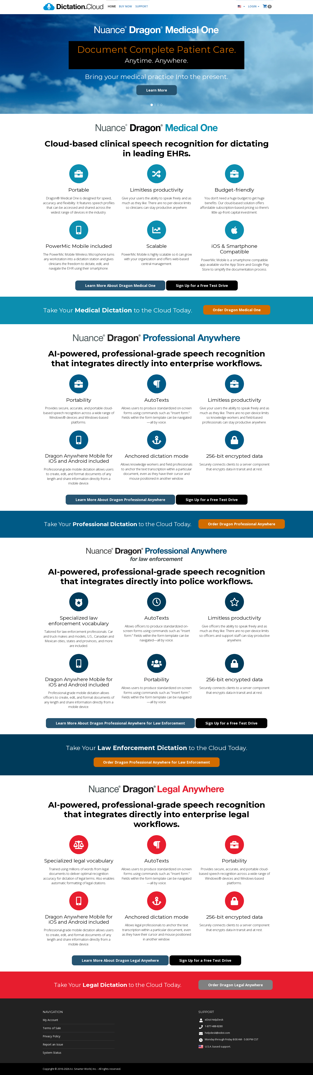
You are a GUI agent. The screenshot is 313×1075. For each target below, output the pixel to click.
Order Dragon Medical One (237, 309)
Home (112, 7)
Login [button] (253, 7)
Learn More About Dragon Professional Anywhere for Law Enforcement (120, 723)
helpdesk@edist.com (217, 1033)
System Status (52, 1052)
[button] (241, 7)
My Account (50, 1020)
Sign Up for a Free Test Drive (202, 285)
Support (141, 7)
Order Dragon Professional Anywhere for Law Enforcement (156, 762)
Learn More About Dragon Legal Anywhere (120, 960)
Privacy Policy (51, 1036)
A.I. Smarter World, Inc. (83, 1069)
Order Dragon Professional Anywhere (241, 524)
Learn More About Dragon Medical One (120, 285)
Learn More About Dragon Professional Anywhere (120, 499)
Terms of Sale (52, 1028)
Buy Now (126, 7)
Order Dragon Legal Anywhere (235, 984)
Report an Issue (53, 1044)
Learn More (156, 90)
